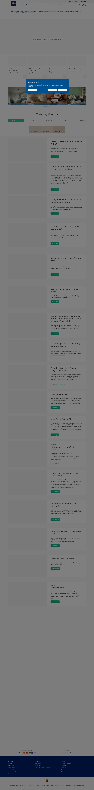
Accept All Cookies (52, 89)
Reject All (62, 89)
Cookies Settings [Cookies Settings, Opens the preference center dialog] (32, 89)
